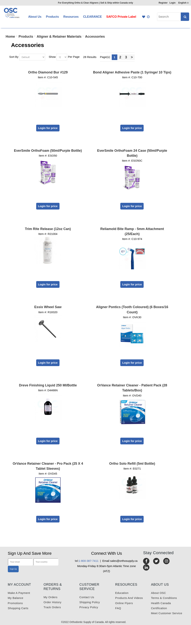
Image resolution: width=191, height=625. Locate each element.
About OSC (158, 592)
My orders (51, 597)
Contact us (86, 597)
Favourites (143, 17)
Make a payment (19, 592)
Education (122, 592)
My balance (15, 597)
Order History (53, 602)
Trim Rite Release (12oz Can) (48, 229)
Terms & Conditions (164, 597)
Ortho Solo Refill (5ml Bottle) (132, 463)
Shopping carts (18, 608)
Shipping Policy (89, 602)
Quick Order (148, 17)
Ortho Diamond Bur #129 (48, 72)
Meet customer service (166, 613)
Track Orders (52, 607)
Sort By (13, 56)
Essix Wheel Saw (48, 307)
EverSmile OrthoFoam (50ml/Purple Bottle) (48, 150)
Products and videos (129, 597)
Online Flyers (124, 603)
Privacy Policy (88, 607)
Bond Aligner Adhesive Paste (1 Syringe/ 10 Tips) (132, 72)
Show (52, 56)
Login (172, 2)
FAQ (118, 608)
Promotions (15, 603)
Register (163, 2)
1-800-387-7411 (86, 560)
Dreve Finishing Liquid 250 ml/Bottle (48, 385)
